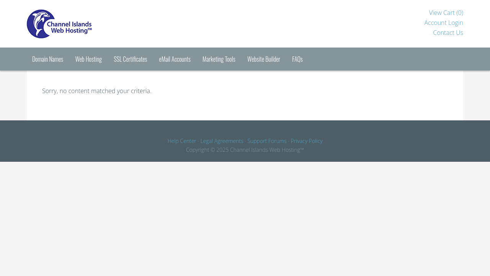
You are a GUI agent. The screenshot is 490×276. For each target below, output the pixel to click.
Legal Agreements (221, 141)
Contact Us (448, 32)
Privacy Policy (306, 141)
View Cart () (446, 12)
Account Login (443, 22)
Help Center (181, 141)
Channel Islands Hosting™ (88, 24)
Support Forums (266, 141)
